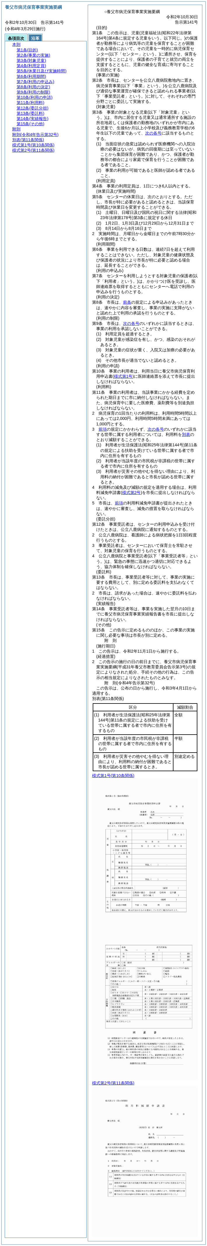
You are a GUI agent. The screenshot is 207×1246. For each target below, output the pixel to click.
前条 (127, 302)
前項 (103, 429)
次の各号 (153, 133)
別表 (186, 434)
